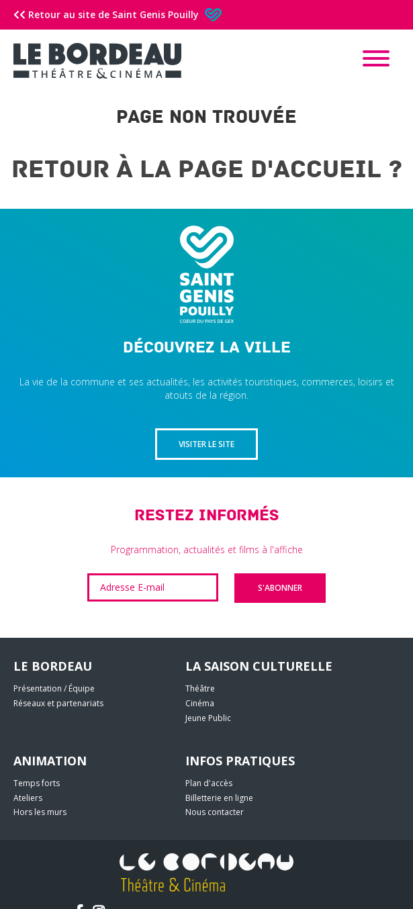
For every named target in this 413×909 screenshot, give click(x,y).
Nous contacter (214, 812)
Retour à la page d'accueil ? (206, 169)
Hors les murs (39, 812)
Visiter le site (206, 444)
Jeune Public (208, 718)
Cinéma (199, 703)
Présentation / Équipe (54, 688)
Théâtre (200, 688)
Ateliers (27, 798)
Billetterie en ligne (219, 798)
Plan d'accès (208, 783)
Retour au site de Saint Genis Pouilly (117, 14)
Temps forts (36, 783)
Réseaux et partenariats (58, 703)
